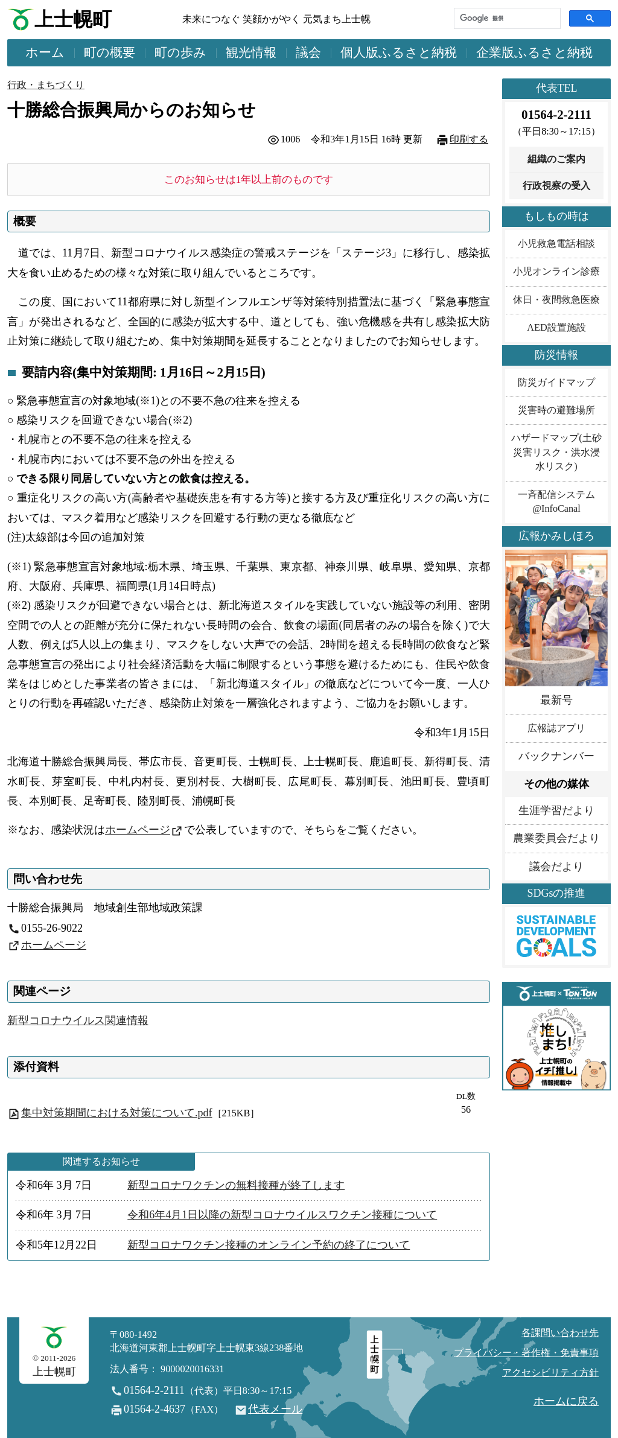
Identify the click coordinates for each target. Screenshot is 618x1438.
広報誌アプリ (556, 728)
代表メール (275, 1409)
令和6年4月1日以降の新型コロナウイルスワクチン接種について (282, 1215)
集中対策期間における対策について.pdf (116, 1113)
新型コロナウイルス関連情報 (77, 1020)
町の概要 (109, 52)
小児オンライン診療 (556, 271)
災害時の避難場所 (556, 410)
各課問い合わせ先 (560, 1333)
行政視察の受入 (556, 185)
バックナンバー (556, 756)
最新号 (556, 700)
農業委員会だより (556, 838)
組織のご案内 (556, 159)
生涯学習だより (556, 810)
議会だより (556, 867)
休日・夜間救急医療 (556, 299)
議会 (308, 52)
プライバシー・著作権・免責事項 (526, 1352)
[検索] (506, 18)
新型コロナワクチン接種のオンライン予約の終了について (268, 1245)
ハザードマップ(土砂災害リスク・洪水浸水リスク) (556, 452)
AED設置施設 (556, 327)
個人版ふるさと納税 (398, 52)
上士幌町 (73, 19)
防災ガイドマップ (556, 382)
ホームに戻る (566, 1401)
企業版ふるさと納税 (534, 52)
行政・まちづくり (45, 85)
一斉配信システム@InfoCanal (556, 501)
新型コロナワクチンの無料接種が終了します (236, 1185)
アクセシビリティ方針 (550, 1372)
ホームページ (137, 830)
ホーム (45, 52)
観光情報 (251, 52)
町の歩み (180, 52)
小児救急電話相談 (556, 243)
